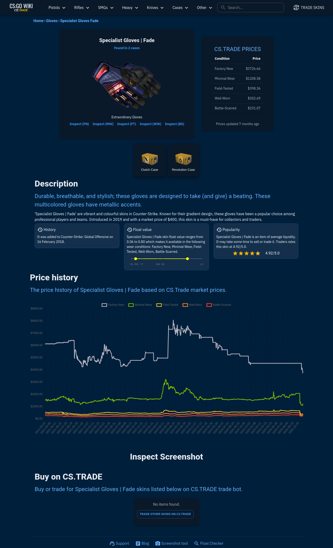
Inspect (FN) (79, 124)
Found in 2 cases (127, 48)
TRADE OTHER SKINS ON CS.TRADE (165, 514)
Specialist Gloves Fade (79, 21)
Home (38, 21)
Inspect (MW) (103, 124)
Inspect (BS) (174, 124)
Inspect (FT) (126, 124)
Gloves (52, 21)
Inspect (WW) (150, 124)
